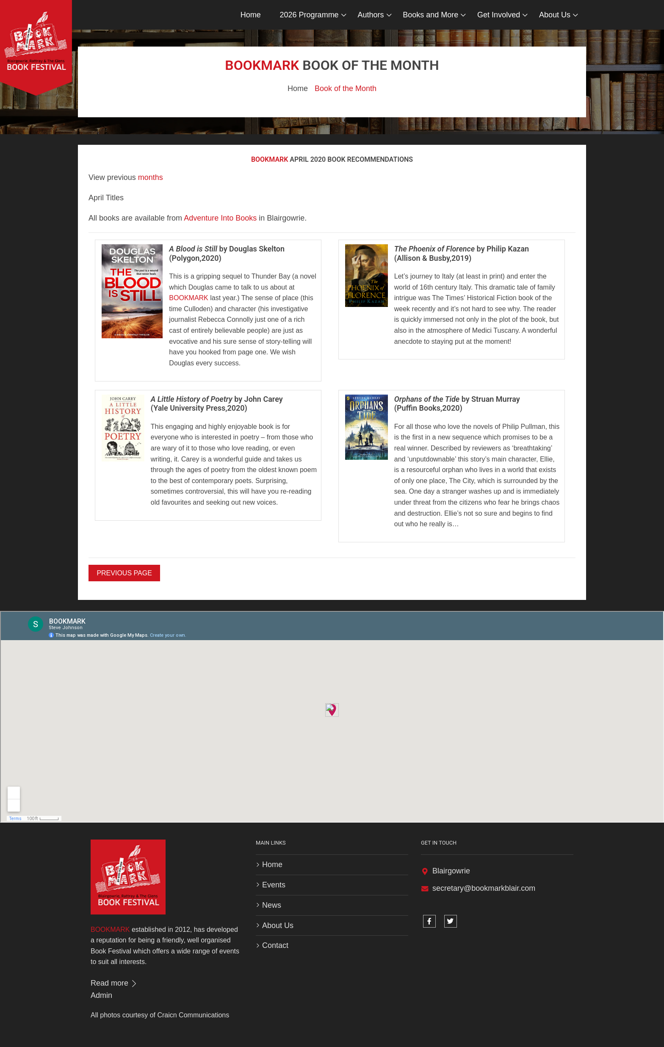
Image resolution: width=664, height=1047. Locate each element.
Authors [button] (370, 15)
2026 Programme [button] (309, 15)
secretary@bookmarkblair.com (483, 888)
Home (251, 15)
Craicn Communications (193, 1015)
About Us (277, 925)
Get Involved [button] (498, 15)
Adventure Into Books (220, 218)
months (150, 177)
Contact (275, 945)
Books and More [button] (430, 15)
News (271, 905)
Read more (114, 983)
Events (273, 885)
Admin (101, 995)
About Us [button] (554, 15)
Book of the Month (345, 88)
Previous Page (124, 573)
